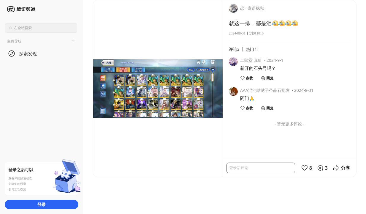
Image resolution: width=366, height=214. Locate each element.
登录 (41, 204)
